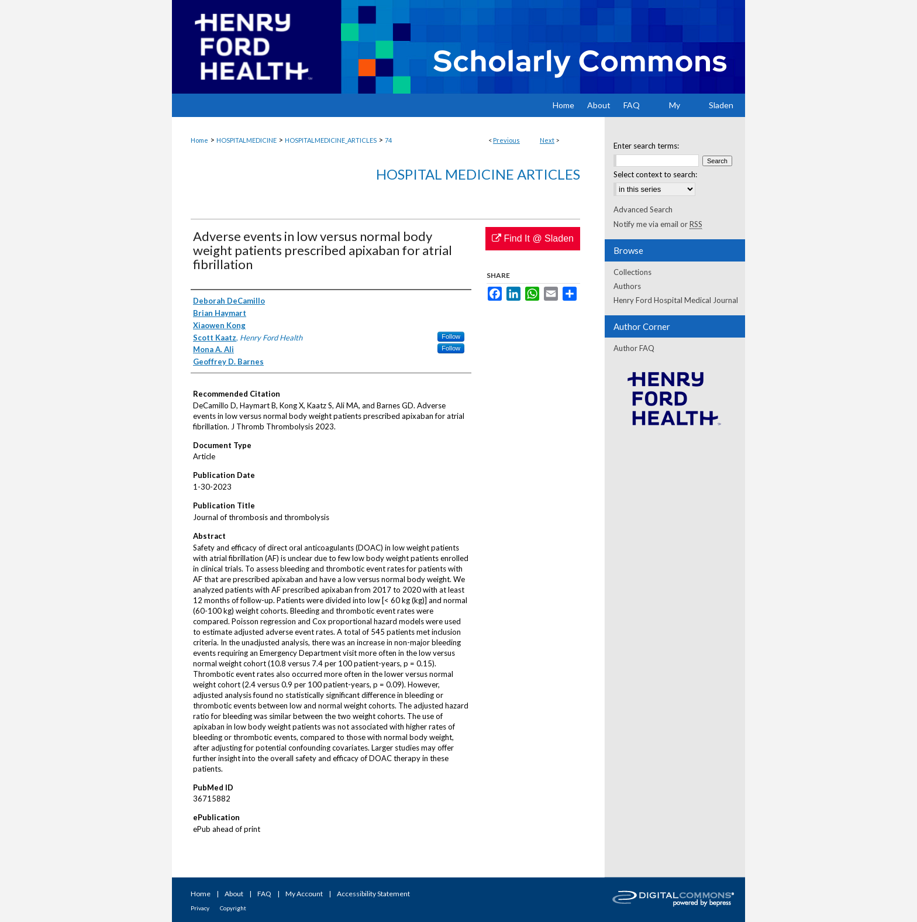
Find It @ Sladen (533, 238)
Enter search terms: (646, 145)
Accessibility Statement (373, 893)
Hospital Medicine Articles (478, 174)
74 (388, 140)
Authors (627, 286)
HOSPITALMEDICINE (246, 140)
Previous (506, 140)
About (234, 893)
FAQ (264, 893)
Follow (451, 336)
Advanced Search (643, 209)
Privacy (200, 907)
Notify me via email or (657, 224)
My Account (304, 893)
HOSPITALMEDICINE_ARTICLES (331, 140)
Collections (632, 272)
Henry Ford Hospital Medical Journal (675, 300)
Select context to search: (655, 174)
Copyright (233, 907)
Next (547, 140)
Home (199, 140)
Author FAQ (633, 348)
